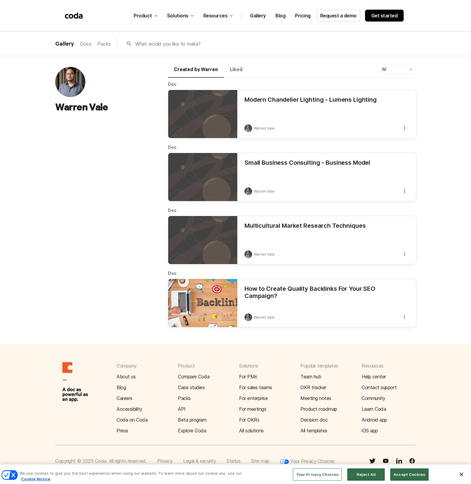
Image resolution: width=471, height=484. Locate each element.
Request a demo (338, 16)
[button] (398, 69)
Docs (85, 44)
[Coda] (74, 16)
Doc (172, 84)
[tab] (196, 72)
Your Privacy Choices (307, 461)
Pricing (303, 16)
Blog (280, 16)
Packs (104, 44)
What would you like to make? (168, 44)
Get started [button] (384, 16)
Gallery (258, 16)
